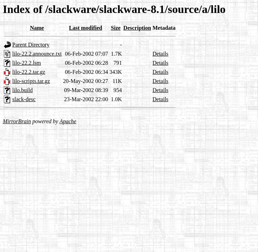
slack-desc (24, 99)
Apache (68, 121)
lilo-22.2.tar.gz (28, 72)
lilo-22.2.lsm (26, 63)
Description (137, 28)
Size (116, 28)
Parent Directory (30, 45)
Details (160, 54)
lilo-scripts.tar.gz (31, 81)
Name (37, 28)
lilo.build (22, 90)
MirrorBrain (17, 121)
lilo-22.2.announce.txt (37, 54)
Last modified (85, 28)
